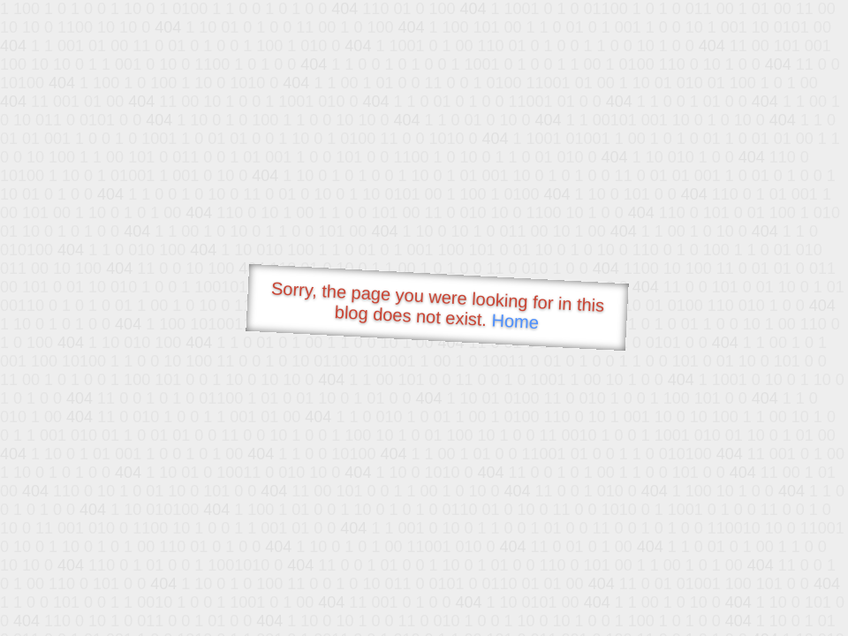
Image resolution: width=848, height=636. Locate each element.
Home (515, 321)
